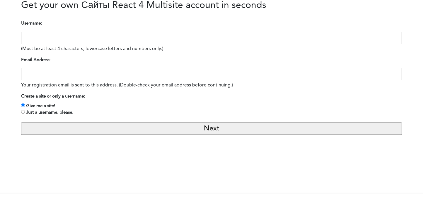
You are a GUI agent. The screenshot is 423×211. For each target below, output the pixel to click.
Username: (31, 23)
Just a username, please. (49, 112)
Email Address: (35, 60)
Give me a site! (40, 106)
